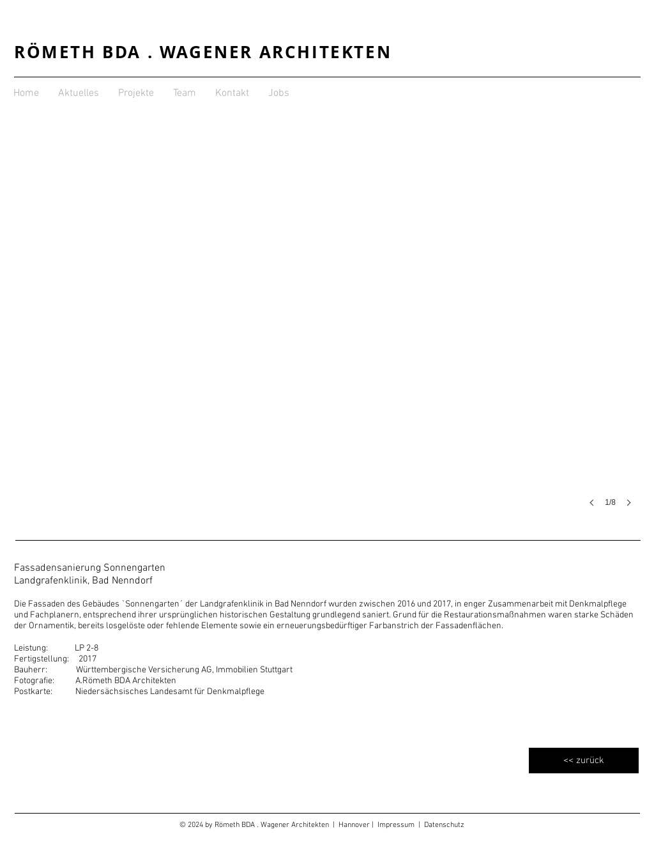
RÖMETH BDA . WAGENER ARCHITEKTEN (203, 51)
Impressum (397, 825)
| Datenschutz (441, 825)
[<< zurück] (583, 760)
